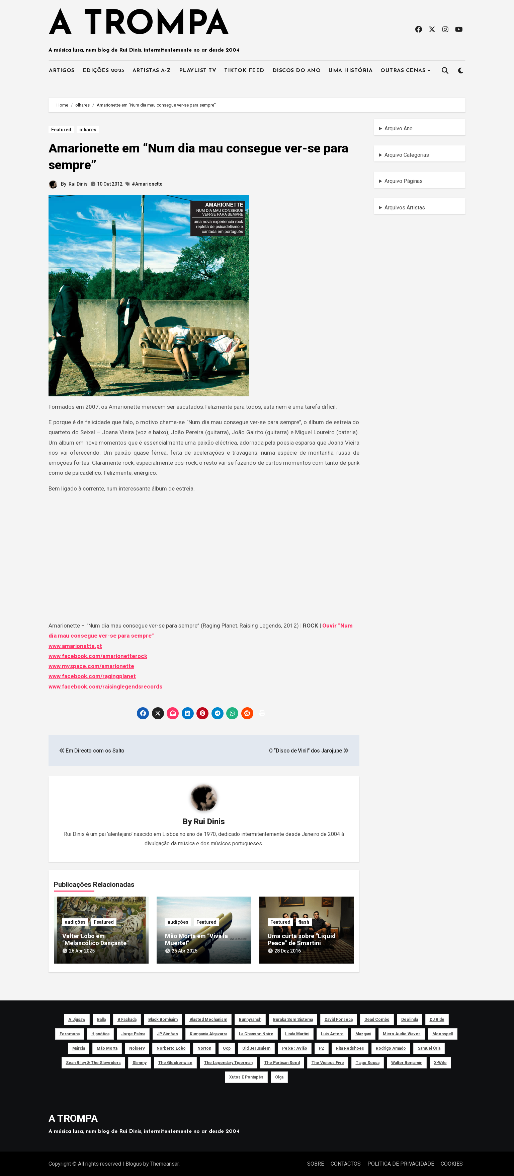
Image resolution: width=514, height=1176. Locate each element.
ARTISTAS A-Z (152, 70)
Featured (61, 129)
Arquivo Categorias (406, 155)
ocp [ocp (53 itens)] (227, 1047)
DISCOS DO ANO (296, 70)
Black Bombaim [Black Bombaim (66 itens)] (163, 1019)
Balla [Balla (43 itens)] (101, 1019)
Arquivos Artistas (404, 207)
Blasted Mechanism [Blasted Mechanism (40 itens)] (208, 1019)
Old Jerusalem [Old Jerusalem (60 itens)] (256, 1047)
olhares (87, 129)
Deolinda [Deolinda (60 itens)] (409, 1019)
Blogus (133, 1163)
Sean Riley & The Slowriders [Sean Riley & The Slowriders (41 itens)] (93, 1062)
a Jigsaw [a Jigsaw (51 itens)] (76, 1019)
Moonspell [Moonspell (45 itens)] (442, 1033)
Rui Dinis (78, 184)
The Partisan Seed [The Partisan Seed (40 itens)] (282, 1062)
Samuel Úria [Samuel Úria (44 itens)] (429, 1047)
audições (75, 922)
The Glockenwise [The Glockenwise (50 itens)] (175, 1062)
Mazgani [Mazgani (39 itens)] (363, 1033)
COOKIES (452, 1163)
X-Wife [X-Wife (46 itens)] (440, 1062)
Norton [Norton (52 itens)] (204, 1047)
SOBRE (315, 1163)
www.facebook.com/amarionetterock (98, 656)
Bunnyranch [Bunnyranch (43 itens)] (250, 1019)
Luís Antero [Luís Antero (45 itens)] (332, 1033)
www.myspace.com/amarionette (91, 666)
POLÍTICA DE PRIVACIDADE (400, 1163)
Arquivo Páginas (403, 181)
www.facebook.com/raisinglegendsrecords (105, 686)
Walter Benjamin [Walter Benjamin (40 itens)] (406, 1062)
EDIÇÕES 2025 (103, 70)
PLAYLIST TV (198, 70)
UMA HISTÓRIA (350, 70)
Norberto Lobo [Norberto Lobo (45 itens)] (171, 1047)
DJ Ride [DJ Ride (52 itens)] (437, 1019)
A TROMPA (139, 25)
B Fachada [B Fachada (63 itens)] (127, 1019)
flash (303, 922)
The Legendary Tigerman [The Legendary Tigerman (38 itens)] (228, 1062)
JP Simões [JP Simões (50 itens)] (167, 1033)
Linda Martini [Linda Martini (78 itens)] (297, 1033)
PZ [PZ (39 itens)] (321, 1047)
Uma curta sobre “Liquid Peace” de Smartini (302, 939)
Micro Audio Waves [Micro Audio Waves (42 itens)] (402, 1033)
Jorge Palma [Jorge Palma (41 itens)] (133, 1033)
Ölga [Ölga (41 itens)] (279, 1076)
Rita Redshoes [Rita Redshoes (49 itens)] (350, 1047)
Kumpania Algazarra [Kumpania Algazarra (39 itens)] (208, 1033)
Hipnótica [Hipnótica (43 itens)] (100, 1033)
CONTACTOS (346, 1163)
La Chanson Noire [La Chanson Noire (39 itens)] (256, 1033)
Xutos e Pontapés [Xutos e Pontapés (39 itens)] (246, 1076)
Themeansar (164, 1163)
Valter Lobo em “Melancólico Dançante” (95, 939)
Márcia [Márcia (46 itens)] (78, 1047)
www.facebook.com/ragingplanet (92, 676)
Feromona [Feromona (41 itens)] (70, 1033)
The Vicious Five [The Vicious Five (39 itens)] (328, 1062)
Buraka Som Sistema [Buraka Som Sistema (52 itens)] (293, 1019)
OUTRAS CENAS (403, 70)
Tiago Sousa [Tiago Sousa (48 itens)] (367, 1062)
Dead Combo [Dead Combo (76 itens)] (377, 1019)
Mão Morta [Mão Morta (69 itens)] (107, 1047)
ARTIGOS (62, 70)
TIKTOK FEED (244, 70)
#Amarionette (147, 184)
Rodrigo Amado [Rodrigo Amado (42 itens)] (391, 1047)
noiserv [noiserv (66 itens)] (137, 1047)
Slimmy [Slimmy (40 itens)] (140, 1062)
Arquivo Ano (398, 128)
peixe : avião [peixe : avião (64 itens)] (294, 1047)
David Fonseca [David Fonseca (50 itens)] (339, 1019)
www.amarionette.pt (75, 646)
